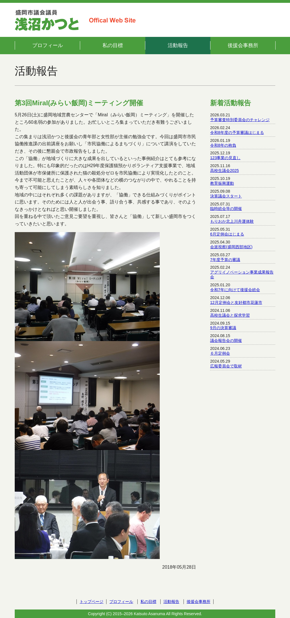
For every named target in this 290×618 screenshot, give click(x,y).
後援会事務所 (243, 45)
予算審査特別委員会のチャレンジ (240, 119)
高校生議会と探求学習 (230, 315)
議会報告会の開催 (226, 340)
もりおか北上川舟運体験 (232, 221)
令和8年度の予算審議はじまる (237, 132)
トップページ (91, 601)
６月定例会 (220, 353)
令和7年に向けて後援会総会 (235, 289)
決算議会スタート (226, 196)
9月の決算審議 (223, 327)
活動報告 (178, 45)
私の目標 (113, 45)
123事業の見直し (225, 157)
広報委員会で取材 (226, 366)
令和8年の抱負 (223, 145)
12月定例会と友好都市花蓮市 (236, 302)
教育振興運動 (222, 183)
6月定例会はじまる (227, 234)
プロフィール (47, 45)
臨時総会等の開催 (226, 208)
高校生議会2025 (224, 170)
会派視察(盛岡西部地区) (231, 247)
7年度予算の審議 (225, 259)
